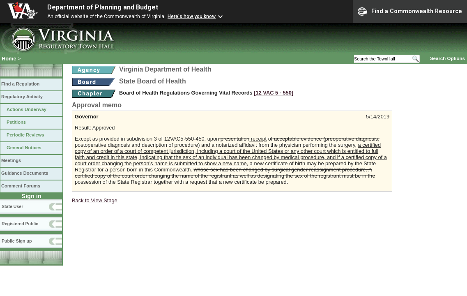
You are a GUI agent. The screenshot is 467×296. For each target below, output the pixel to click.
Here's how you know (192, 16)
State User (12, 206)
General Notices (24, 147)
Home (9, 59)
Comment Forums (20, 185)
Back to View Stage (94, 200)
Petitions (16, 122)
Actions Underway (26, 109)
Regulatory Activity (22, 96)
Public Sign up (17, 240)
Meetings (11, 160)
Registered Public (20, 223)
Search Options (447, 58)
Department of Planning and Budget (102, 7)
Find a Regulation (20, 83)
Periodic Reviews (25, 134)
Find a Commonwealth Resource (410, 11)
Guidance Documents (24, 173)
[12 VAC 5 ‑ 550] (273, 93)
